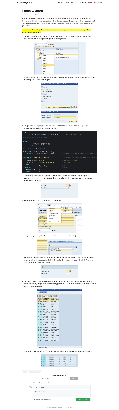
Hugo (64, 407)
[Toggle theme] (31, 2)
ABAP (25, 371)
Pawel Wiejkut (23, 2)
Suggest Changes (38, 14)
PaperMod (69, 407)
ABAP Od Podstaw (34, 371)
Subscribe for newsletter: (59, 375)
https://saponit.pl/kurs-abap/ (31, 32)
